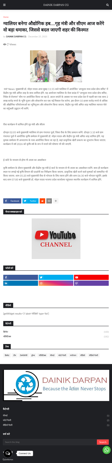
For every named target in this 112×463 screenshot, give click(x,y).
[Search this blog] (50, 442)
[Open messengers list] (8, 453)
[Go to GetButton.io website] (8, 460)
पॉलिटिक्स (56, 336)
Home (5, 17)
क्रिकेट (56, 332)
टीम (14, 355)
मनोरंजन (73, 355)
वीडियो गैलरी (93, 355)
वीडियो (82, 355)
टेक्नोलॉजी (23, 355)
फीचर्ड (52, 355)
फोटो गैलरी (62, 355)
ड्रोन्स (33, 355)
